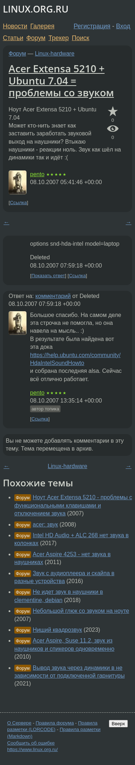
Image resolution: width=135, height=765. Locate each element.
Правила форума (55, 723)
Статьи (13, 38)
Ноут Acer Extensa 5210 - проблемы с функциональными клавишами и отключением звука (73, 505)
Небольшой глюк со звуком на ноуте (81, 611)
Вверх (118, 723)
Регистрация (92, 26)
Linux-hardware (54, 53)
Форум (35, 38)
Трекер (58, 38)
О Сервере (19, 723)
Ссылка (18, 202)
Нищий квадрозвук (57, 630)
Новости (15, 26)
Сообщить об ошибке (31, 743)
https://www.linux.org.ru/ (32, 749)
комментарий (53, 296)
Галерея (42, 26)
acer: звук (45, 524)
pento (37, 174)
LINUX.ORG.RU (35, 9)
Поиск (81, 38)
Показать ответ (48, 275)
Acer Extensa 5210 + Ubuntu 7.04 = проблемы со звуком (61, 80)
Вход (123, 26)
